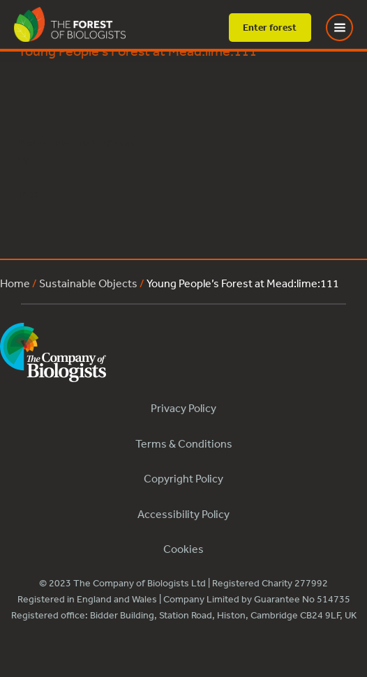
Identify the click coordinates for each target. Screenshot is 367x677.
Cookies (183, 549)
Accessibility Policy (183, 514)
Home (15, 283)
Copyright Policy (183, 478)
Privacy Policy (183, 408)
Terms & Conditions (183, 443)
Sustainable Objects (88, 283)
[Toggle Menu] (348, 27)
